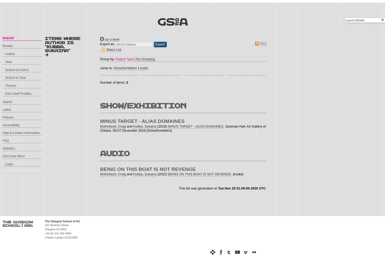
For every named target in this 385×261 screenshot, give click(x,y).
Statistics (9, 148)
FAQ (6, 141)
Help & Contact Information (21, 133)
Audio (144, 68)
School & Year (15, 78)
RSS (260, 43)
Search (7, 102)
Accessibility (11, 125)
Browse (8, 46)
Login (9, 164)
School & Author (17, 70)
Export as (107, 44)
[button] (160, 44)
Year (8, 62)
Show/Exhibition (125, 68)
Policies (8, 117)
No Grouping (145, 59)
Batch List (110, 50)
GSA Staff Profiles (18, 94)
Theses (10, 86)
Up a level (109, 39)
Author (10, 54)
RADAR (8, 38)
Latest (7, 110)
